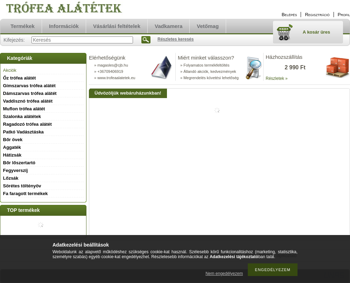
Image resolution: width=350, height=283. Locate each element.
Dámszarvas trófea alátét (30, 93)
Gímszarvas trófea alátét (29, 85)
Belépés (289, 14)
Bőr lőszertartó (19, 162)
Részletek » (277, 78)
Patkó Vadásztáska (23, 131)
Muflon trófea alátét (24, 108)
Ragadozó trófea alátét (27, 124)
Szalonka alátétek (22, 116)
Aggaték (12, 147)
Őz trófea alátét (19, 78)
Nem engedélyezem (224, 273)
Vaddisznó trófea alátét (28, 101)
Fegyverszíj (15, 170)
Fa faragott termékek (25, 193)
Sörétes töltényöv (22, 185)
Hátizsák (12, 155)
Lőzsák (11, 178)
